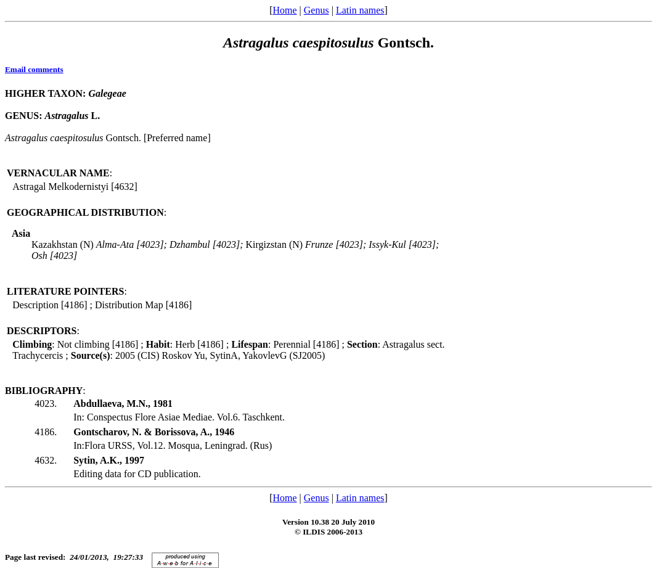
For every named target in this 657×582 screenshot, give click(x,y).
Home (284, 10)
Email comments (34, 69)
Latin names (360, 10)
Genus (316, 10)
